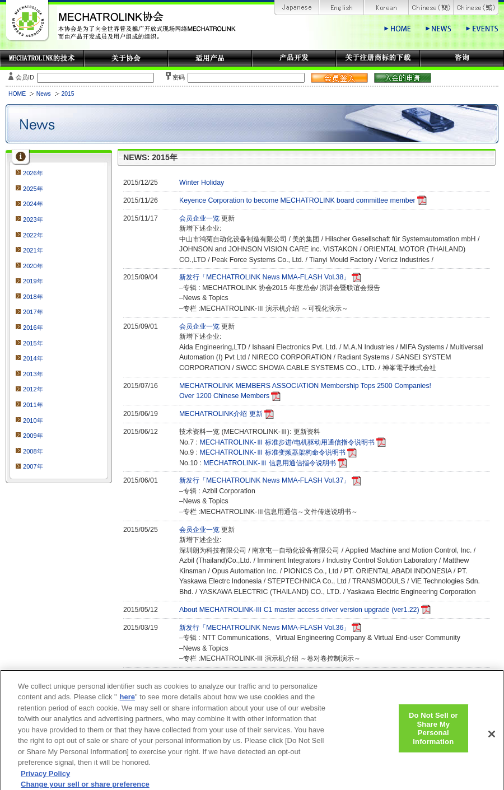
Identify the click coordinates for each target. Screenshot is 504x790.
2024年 (33, 203)
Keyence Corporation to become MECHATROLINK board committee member (297, 200)
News (43, 94)
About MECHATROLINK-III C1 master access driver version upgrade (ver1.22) (299, 610)
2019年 (33, 281)
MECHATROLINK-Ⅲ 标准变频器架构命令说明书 (272, 452)
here (127, 704)
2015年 (33, 343)
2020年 (33, 266)
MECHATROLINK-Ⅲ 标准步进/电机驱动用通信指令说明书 (286, 442)
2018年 (33, 296)
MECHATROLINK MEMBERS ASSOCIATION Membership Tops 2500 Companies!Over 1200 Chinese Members (305, 391)
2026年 (33, 173)
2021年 (33, 250)
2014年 (33, 358)
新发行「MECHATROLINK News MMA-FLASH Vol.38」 (264, 277)
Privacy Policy (45, 781)
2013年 (33, 374)
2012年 (33, 389)
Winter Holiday (201, 182)
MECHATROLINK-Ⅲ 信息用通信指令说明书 (269, 463)
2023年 (33, 219)
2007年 (33, 466)
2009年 (33, 435)
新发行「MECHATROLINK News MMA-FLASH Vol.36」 (264, 628)
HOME (17, 94)
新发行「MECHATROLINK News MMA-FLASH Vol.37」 (264, 480)
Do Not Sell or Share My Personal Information (433, 735)
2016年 (33, 327)
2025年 (33, 188)
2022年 (33, 235)
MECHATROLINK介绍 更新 (221, 414)
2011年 (33, 404)
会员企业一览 (200, 218)
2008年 (33, 451)
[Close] (491, 740)
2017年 (33, 311)
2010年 (33, 420)
